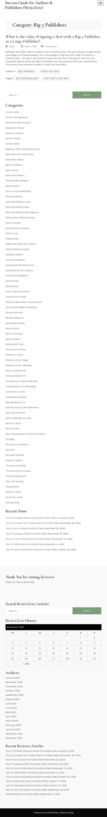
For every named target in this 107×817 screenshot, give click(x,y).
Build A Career (13, 223)
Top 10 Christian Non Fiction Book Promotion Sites (32, 523)
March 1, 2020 (31, 46)
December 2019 (14, 733)
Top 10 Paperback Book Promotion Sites (27, 785)
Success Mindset (15, 455)
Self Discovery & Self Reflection (22, 407)
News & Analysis (14, 333)
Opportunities (13, 339)
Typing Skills (12, 486)
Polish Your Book (14, 354)
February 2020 (13, 725)
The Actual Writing (16, 465)
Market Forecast (14, 312)
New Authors (12, 328)
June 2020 (11, 708)
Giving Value (12, 286)
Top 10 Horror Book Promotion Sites (25, 528)
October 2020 (13, 690)
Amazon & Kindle (15, 128)
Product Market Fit (16, 370)
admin (12, 46)
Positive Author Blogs (17, 360)
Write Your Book (14, 497)
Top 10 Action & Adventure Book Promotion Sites (31, 549)
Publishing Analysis (16, 397)
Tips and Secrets (15, 481)
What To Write (13, 492)
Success (10, 449)
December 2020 (14, 682)
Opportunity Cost (15, 344)
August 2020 (12, 699)
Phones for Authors (16, 349)
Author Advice (13, 138)
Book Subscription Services (20, 217)
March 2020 (12, 720)
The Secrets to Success (18, 471)
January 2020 (13, 729)
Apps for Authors (15, 133)
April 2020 (11, 716)
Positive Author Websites (19, 365)
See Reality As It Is (15, 402)
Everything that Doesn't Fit (20, 265)
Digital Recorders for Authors (21, 244)
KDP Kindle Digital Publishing (21, 307)
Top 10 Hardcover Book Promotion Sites (27, 781)
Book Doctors (13, 186)
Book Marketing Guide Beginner (22, 212)
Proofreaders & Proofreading (21, 386)
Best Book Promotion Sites (20, 154)
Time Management (16, 476)
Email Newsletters (15, 259)
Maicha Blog (66, 812)
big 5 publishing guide (27, 78)
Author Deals (13, 143)
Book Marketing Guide (17, 207)
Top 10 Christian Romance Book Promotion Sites (31, 518)
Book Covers (12, 170)
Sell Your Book (13, 423)
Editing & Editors (14, 254)
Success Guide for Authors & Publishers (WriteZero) (29, 5)
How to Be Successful (17, 291)
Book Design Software (17, 180)
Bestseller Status (15, 159)
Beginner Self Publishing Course (23, 149)
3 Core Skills (12, 112)
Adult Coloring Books (17, 117)
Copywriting (12, 238)
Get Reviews (12, 281)
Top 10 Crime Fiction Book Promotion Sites (28, 539)
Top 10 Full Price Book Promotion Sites (26, 789)
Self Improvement (15, 412)
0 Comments (51, 46)
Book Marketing (14, 196)
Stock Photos (12, 428)
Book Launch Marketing (18, 191)
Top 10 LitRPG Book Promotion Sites (25, 544)
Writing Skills (13, 502)
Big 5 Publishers (26, 71)
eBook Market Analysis (17, 249)
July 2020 (11, 703)
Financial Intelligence (17, 275)
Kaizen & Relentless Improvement (24, 302)
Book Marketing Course (18, 201)
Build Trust (12, 233)
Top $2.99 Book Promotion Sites (22, 794)
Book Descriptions (15, 175)
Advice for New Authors (18, 122)
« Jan (26, 663)
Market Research (15, 317)
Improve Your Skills (16, 296)
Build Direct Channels (17, 228)
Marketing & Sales (15, 323)
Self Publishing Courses (18, 418)
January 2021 (13, 677)
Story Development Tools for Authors (25, 434)
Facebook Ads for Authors (19, 270)
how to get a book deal (56, 78)
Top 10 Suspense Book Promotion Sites (26, 533)
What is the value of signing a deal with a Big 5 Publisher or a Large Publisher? (53, 39)
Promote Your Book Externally (22, 381)
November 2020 (14, 686)
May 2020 (11, 712)
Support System (14, 460)
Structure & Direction (17, 444)
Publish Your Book (50, 71)
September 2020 (14, 695)
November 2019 (14, 738)
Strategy (10, 439)
